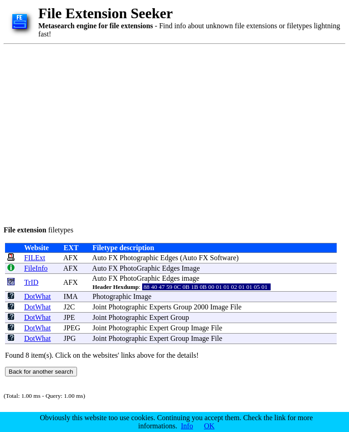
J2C (69, 307)
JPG (70, 338)
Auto (99, 258)
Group (182, 307)
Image (191, 268)
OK (209, 426)
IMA (70, 296)
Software (223, 258)
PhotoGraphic (140, 268)
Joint (99, 307)
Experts (160, 307)
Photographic (139, 258)
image (191, 278)
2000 (201, 307)
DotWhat (37, 296)
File (235, 307)
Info (187, 426)
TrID (31, 282)
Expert (159, 317)
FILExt (34, 258)
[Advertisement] (85, 133)
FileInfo (36, 268)
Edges (169, 258)
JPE (69, 317)
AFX (70, 258)
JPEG (72, 328)
